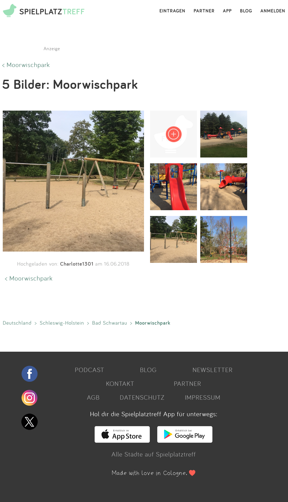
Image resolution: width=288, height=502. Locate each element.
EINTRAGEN (172, 11)
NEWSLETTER (213, 369)
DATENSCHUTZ (142, 397)
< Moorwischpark (26, 64)
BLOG (246, 11)
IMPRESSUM (202, 397)
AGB (93, 397)
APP (227, 11)
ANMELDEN (272, 11)
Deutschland (17, 322)
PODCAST (89, 369)
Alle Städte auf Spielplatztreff (153, 454)
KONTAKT (120, 383)
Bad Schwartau (109, 322)
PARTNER (204, 11)
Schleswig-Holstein (62, 322)
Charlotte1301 (77, 263)
